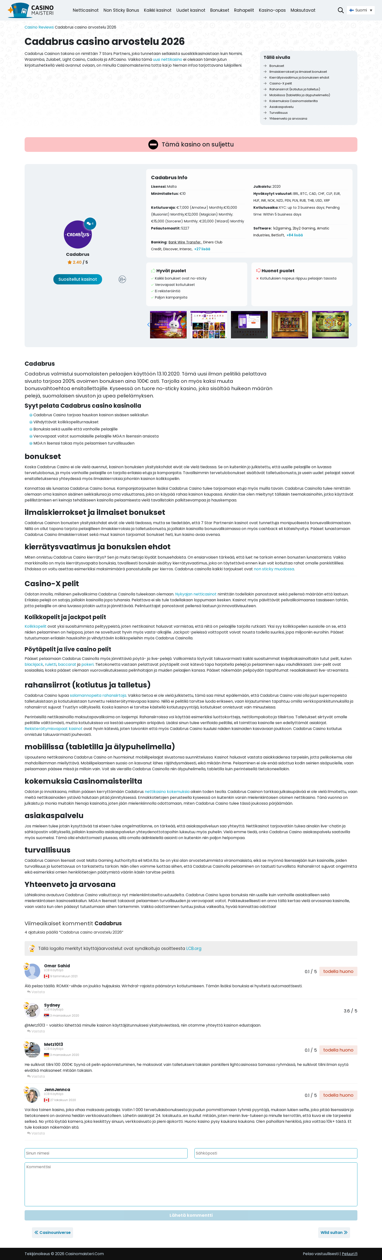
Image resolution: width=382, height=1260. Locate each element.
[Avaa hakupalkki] (341, 10)
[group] (168, 325)
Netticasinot (86, 10)
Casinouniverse (55, 1232)
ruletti (50, 664)
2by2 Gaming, (304, 228)
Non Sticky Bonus (121, 10)
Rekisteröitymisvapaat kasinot (54, 728)
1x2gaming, (282, 228)
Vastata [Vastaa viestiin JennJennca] (36, 1133)
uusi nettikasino (167, 59)
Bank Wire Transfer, (185, 242)
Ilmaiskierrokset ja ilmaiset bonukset (295, 71)
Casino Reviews (39, 27)
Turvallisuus (276, 112)
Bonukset (219, 10)
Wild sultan (332, 1232)
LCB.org (193, 948)
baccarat (67, 664)
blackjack (34, 664)
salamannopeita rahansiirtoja (98, 695)
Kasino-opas (272, 10)
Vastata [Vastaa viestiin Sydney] (36, 1031)
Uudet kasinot (190, 10)
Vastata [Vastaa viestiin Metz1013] (36, 1076)
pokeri (87, 664)
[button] (148, 325)
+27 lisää (202, 249)
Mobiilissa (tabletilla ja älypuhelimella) (297, 95)
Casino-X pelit (278, 83)
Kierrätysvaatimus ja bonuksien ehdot (296, 77)
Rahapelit (244, 10)
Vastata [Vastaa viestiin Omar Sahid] (36, 991)
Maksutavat (303, 10)
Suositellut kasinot (77, 279)
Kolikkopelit (36, 626)
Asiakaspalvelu (279, 106)
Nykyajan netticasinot (196, 594)
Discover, (171, 249)
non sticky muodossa (274, 569)
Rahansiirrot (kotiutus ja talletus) (292, 89)
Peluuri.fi (349, 1254)
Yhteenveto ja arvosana (285, 118)
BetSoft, (278, 235)
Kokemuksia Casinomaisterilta (291, 101)
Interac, (186, 249)
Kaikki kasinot (158, 10)
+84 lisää (294, 235)
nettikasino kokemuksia (167, 791)
